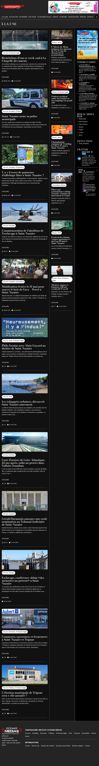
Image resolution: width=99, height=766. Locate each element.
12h (97, 170)
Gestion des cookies (47, 757)
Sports (90, 17)
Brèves (83, 17)
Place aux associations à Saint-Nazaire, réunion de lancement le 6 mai (61, 192)
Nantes (81, 127)
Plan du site (35, 757)
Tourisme (63, 17)
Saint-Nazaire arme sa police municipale (21, 117)
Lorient (81, 132)
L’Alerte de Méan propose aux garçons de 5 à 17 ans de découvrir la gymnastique (61, 50)
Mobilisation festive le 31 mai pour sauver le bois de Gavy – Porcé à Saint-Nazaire (22, 292)
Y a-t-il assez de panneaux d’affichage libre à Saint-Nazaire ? (24, 175)
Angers (81, 129)
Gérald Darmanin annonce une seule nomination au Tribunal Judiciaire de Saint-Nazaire (23, 530)
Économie (23, 17)
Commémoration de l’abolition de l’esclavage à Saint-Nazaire (25, 235)
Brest (80, 135)
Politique (32, 17)
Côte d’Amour (83, 124)
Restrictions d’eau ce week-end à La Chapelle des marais (24, 59)
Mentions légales (77, 757)
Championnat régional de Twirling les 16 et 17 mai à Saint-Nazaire (61, 144)
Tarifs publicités (84, 143)
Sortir (55, 17)
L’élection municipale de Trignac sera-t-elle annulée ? (24, 705)
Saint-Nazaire (83, 121)
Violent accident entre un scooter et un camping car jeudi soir (61, 99)
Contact (87, 757)
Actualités (13, 17)
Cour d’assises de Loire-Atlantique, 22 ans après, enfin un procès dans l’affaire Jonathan (23, 469)
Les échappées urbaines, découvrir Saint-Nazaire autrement (18, 407)
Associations (73, 17)
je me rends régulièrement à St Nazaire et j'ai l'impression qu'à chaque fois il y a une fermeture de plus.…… (88, 78)
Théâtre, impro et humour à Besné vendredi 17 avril (59, 286)
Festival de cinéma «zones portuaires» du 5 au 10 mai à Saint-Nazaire (60, 240)
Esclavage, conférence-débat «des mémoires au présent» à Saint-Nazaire (22, 589)
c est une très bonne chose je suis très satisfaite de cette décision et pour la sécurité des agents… (87, 70)
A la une (5, 17)
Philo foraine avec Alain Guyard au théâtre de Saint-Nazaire (24, 349)
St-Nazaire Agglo (44, 17)
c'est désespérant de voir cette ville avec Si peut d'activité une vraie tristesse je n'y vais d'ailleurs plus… (88, 107)
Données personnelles (63, 757)
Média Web (82, 119)
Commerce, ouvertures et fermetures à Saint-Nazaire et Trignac (22, 648)
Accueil (27, 757)
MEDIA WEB (80, 171)
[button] (96, 16)
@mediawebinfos (90, 171)
